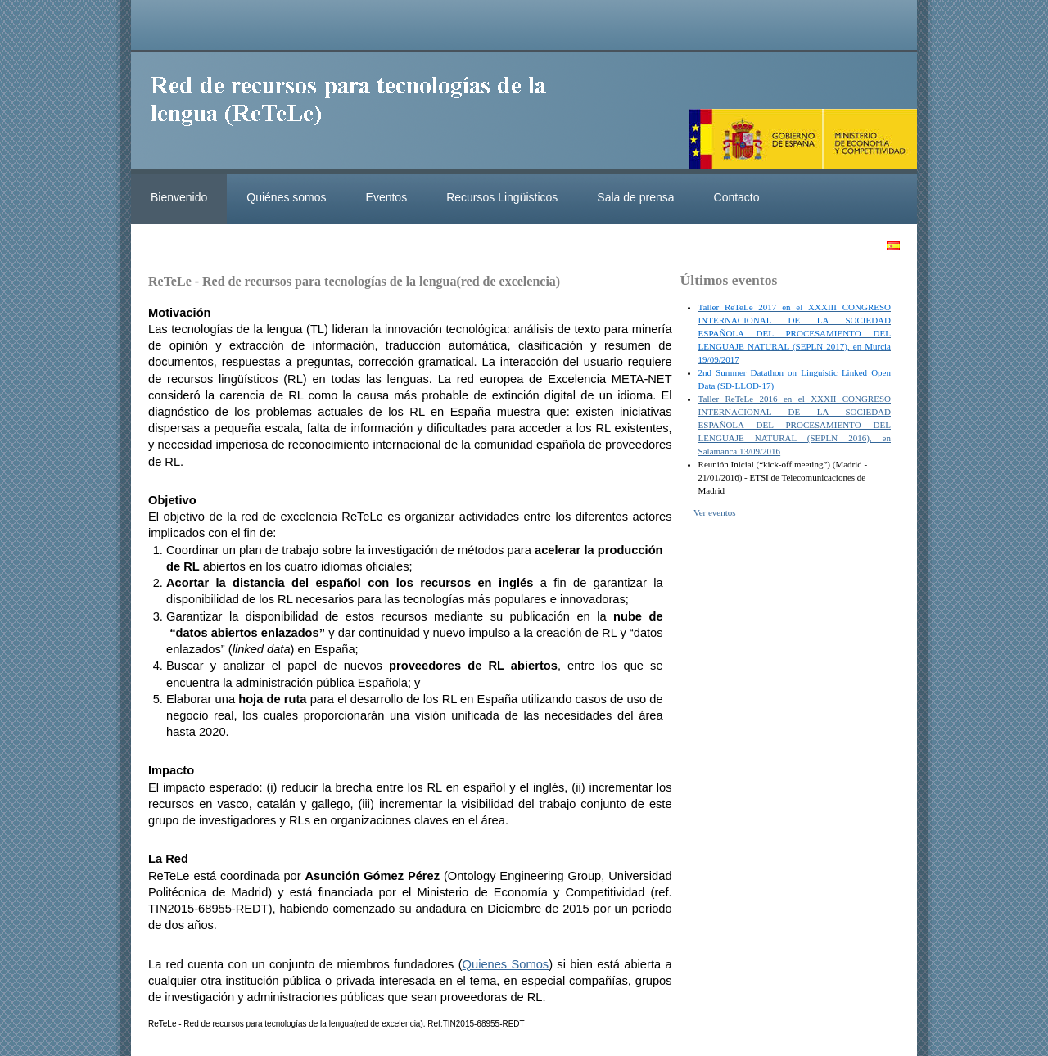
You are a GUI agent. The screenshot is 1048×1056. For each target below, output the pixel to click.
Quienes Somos (506, 964)
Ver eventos (714, 512)
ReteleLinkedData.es (356, 113)
